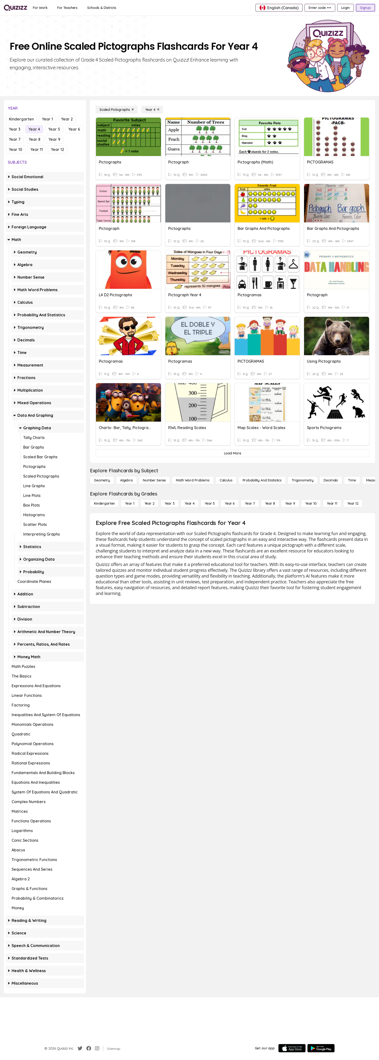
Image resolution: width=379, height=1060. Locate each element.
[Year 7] (250, 503)
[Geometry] (102, 480)
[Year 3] (169, 503)
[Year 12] (353, 503)
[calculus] (226, 480)
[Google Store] (321, 1048)
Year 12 (57, 149)
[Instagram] (97, 1048)
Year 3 (14, 129)
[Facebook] (88, 1048)
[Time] (352, 480)
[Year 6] (230, 503)
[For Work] (40, 8)
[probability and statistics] (262, 480)
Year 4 (34, 129)
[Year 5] (210, 503)
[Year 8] (270, 503)
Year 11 (36, 149)
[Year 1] (129, 503)
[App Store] (292, 1048)
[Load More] (232, 453)
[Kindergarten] (104, 503)
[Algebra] (126, 480)
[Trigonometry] (303, 480)
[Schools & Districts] (101, 8)
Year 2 (67, 119)
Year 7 (15, 139)
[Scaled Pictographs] (117, 109)
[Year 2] (149, 503)
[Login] (345, 8)
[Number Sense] (154, 480)
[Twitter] (80, 1048)
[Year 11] (332, 503)
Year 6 (74, 129)
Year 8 (34, 139)
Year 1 (47, 119)
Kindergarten (21, 119)
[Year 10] (311, 503)
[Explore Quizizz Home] (15, 8)
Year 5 (54, 129)
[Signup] (365, 8)
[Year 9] (290, 503)
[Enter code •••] (320, 8)
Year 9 (54, 139)
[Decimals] (331, 480)
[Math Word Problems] (192, 480)
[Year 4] (152, 109)
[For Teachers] (67, 8)
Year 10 (15, 149)
